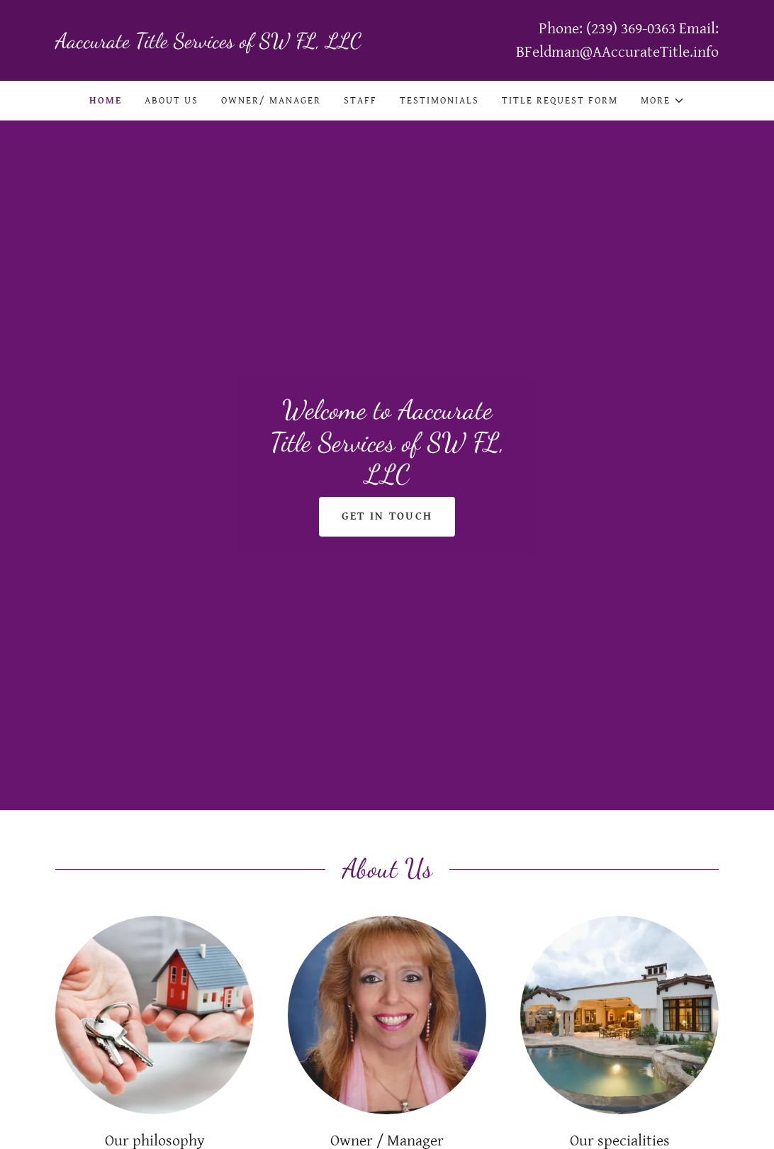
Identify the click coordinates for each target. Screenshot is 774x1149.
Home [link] (105, 100)
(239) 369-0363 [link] (630, 29)
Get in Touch (387, 516)
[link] (221, 44)
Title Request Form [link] (560, 100)
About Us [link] (171, 100)
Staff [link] (360, 100)
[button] (663, 100)
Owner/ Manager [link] (271, 100)
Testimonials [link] (439, 100)
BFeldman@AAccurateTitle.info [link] (617, 52)
